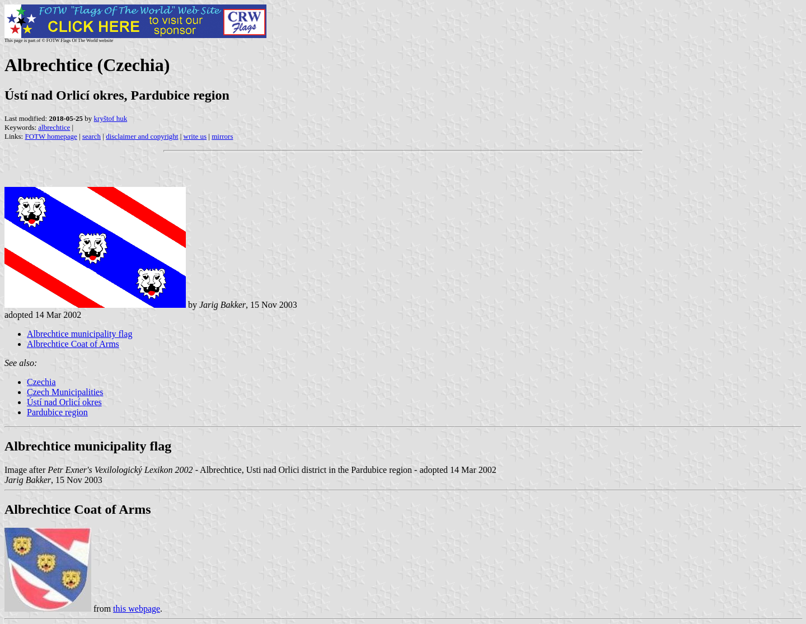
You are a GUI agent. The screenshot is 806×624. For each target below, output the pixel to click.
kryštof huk (111, 118)
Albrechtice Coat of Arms (73, 344)
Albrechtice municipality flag (79, 334)
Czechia (41, 382)
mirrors (222, 136)
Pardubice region (57, 412)
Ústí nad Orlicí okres (64, 402)
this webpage (136, 608)
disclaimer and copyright (142, 136)
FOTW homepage (51, 136)
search (91, 136)
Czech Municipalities (65, 392)
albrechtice (54, 127)
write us (195, 136)
